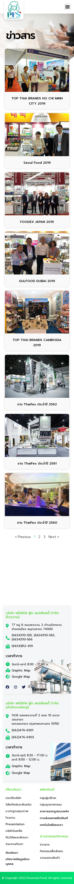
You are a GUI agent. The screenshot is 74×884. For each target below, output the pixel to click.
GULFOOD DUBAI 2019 (37, 281)
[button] (67, 6)
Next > (54, 536)
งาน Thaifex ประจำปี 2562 (37, 404)
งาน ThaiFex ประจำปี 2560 (37, 522)
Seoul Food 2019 (37, 162)
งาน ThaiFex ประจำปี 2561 (37, 463)
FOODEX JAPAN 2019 (37, 222)
